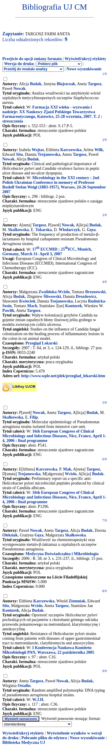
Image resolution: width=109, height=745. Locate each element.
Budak (36, 84)
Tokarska (43, 230)
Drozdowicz (86, 296)
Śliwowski (52, 296)
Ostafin (23, 685)
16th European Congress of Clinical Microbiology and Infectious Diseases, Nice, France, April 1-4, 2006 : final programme (54, 436)
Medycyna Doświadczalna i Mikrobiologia (62, 554)
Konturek (73, 306)
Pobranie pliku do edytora (44, 738)
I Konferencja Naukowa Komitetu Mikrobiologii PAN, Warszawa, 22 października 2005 (48, 650)
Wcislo (70, 474)
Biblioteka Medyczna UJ (23, 742)
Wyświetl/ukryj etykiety (85, 59)
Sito (19, 154)
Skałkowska (75, 535)
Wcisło (36, 606)
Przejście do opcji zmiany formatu (32, 59)
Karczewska (70, 150)
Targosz (94, 84)
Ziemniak (77, 601)
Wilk (98, 150)
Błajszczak (66, 84)
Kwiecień (27, 301)
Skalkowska (18, 230)
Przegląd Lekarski (42, 343)
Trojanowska (48, 154)
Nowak (19, 88)
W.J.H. (38, 699)
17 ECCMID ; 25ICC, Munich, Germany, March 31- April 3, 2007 (47, 251)
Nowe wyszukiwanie (84, 69)
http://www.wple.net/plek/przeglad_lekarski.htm (63, 376)
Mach (32, 306)
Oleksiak (10, 535)
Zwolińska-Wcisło (53, 292)
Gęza (91, 230)
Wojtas (38, 150)
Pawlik (8, 310)
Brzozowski (95, 292)
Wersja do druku (19, 64)
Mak (67, 469)
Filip (34, 417)
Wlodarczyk (69, 230)
